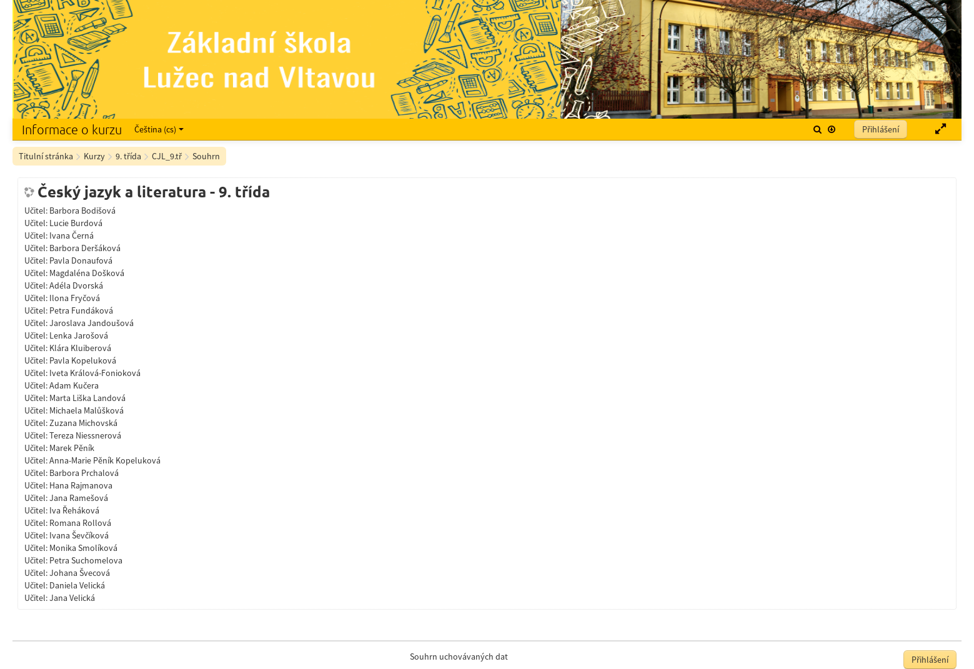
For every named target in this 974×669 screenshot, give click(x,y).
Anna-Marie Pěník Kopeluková (105, 460)
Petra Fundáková (81, 310)
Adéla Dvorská (76, 285)
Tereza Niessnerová (85, 435)
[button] (817, 129)
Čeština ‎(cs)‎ (159, 129)
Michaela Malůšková (86, 410)
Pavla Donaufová (80, 260)
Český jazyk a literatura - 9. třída (153, 191)
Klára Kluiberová (80, 348)
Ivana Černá (71, 235)
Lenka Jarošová (78, 335)
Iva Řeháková (74, 510)
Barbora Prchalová (84, 472)
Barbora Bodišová (82, 210)
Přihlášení (880, 129)
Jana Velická (72, 597)
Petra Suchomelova (85, 560)
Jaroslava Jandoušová (91, 323)
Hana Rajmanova (80, 485)
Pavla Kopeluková (82, 360)
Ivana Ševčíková (79, 535)
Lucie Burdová (75, 223)
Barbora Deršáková (85, 248)
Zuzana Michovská (83, 423)
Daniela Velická (77, 585)
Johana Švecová (79, 572)
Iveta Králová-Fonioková (95, 373)
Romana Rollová (80, 522)
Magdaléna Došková (86, 273)
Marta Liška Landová (87, 398)
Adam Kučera (74, 385)
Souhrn (206, 156)
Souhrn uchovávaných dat (459, 656)
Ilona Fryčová (74, 298)
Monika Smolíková (83, 547)
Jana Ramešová (78, 497)
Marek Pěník (71, 447)
